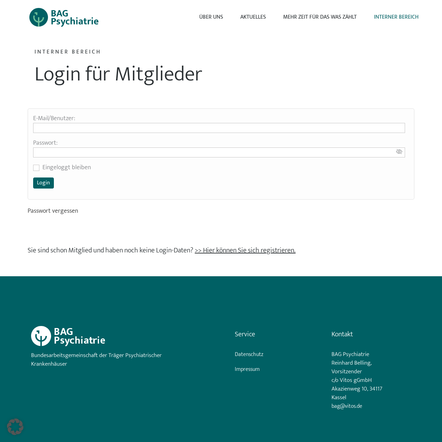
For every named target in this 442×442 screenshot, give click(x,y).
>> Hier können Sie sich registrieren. (245, 250)
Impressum (247, 369)
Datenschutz (249, 354)
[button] (15, 427)
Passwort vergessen (53, 211)
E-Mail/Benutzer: (54, 118)
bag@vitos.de (347, 406)
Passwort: (45, 142)
